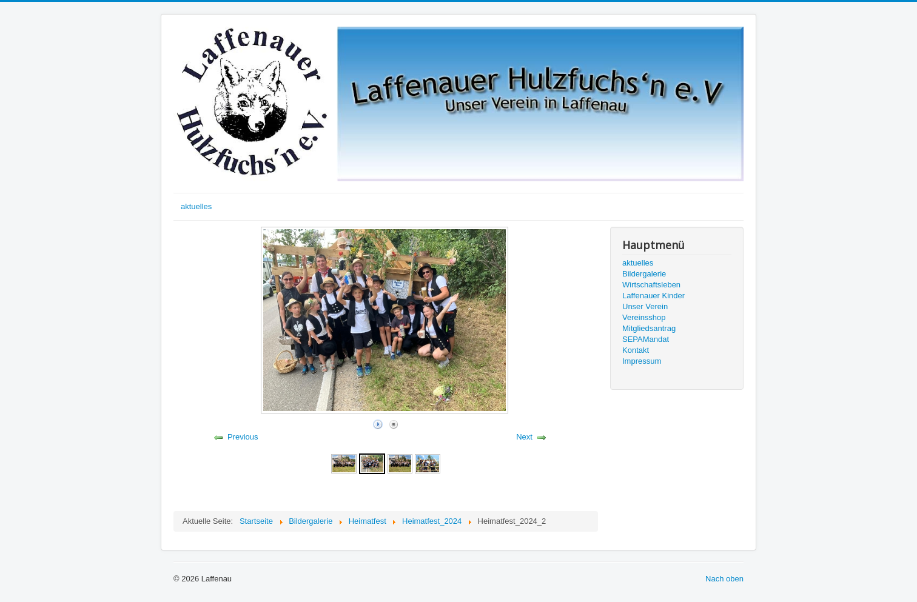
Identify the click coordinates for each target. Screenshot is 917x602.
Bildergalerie (644, 273)
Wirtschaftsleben (651, 284)
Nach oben (724, 578)
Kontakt (635, 350)
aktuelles (196, 206)
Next (524, 436)
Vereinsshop (644, 317)
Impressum (641, 361)
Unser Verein (645, 306)
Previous (242, 436)
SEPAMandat (645, 339)
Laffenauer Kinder (653, 295)
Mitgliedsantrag (649, 328)
